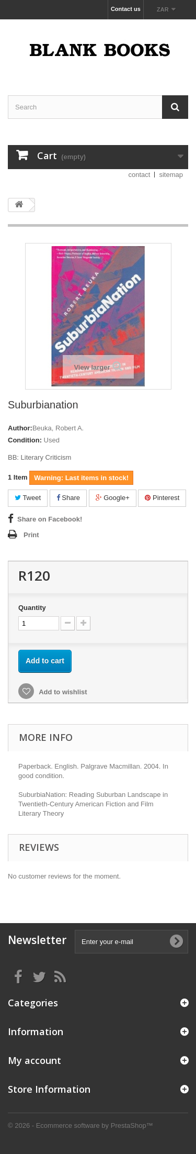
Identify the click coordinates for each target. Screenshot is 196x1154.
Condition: (25, 440)
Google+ (113, 498)
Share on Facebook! (49, 519)
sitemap (171, 175)
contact (140, 175)
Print (31, 535)
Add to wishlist (62, 692)
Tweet (28, 498)
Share (68, 498)
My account (34, 1060)
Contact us (126, 9)
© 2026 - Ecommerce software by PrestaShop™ (80, 1125)
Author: (20, 428)
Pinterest (162, 498)
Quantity (32, 608)
